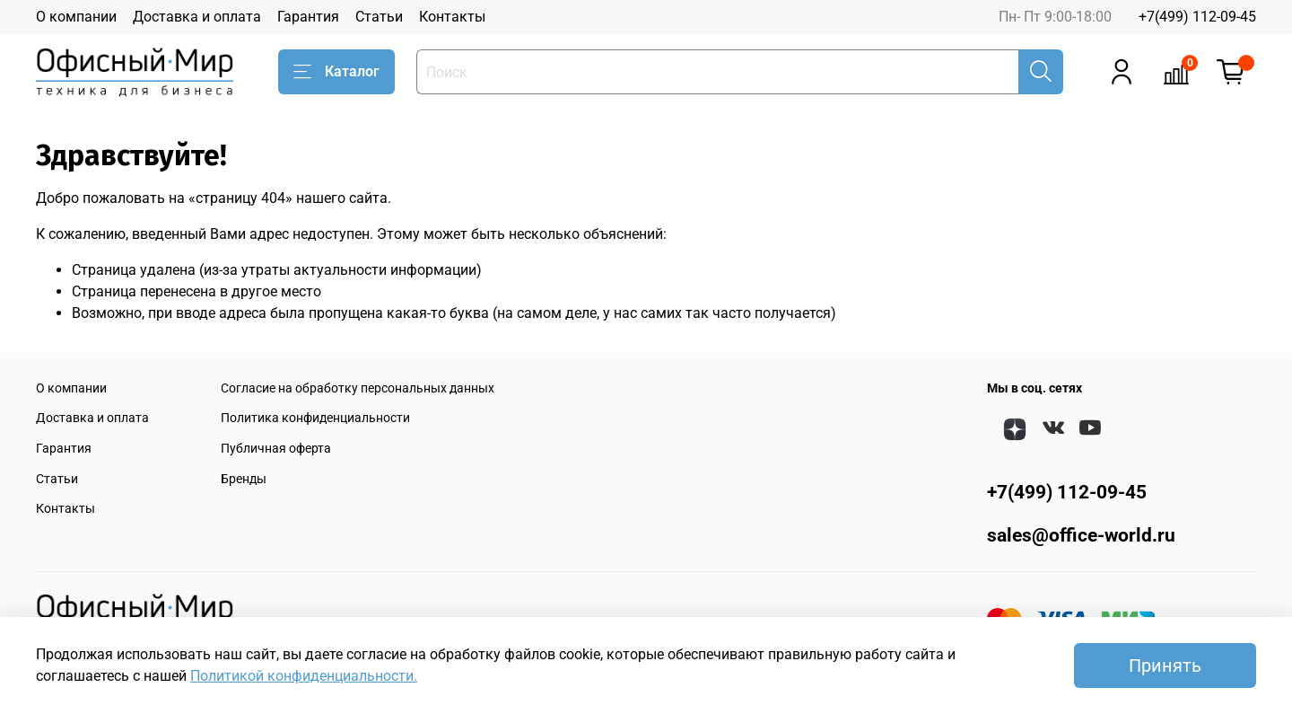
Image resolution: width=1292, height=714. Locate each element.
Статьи (379, 16)
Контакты (452, 16)
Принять (1165, 665)
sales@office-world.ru (1081, 535)
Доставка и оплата (197, 16)
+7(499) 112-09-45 (1197, 16)
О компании (76, 16)
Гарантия (308, 16)
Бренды (243, 479)
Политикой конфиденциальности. (303, 675)
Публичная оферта (276, 448)
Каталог (336, 72)
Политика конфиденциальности (315, 418)
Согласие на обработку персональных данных (357, 388)
